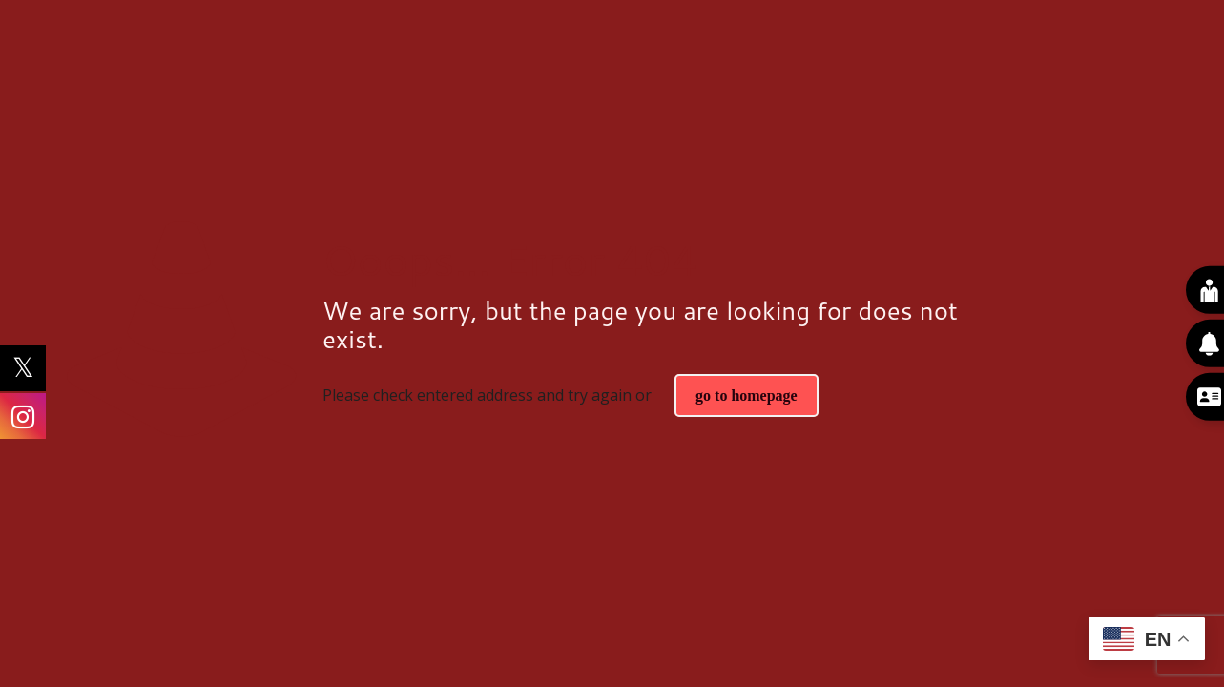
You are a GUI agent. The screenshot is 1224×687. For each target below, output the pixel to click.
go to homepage (746, 395)
